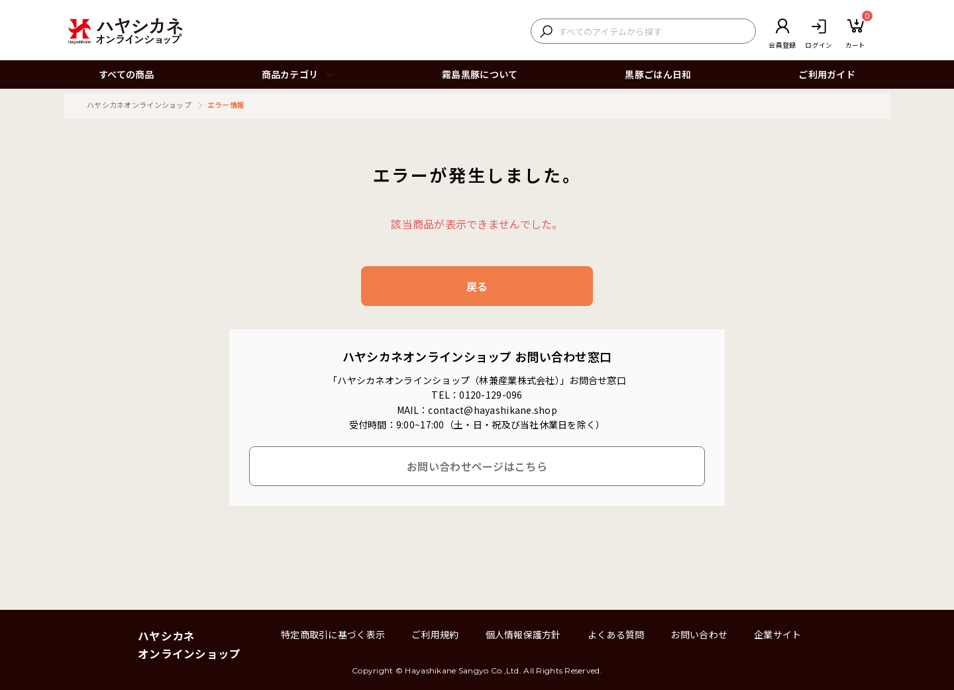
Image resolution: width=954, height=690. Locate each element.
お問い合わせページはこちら (477, 466)
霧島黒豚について (479, 74)
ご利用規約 (434, 634)
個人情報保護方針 (523, 634)
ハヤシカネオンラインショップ (139, 104)
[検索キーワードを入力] (653, 31)
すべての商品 (126, 74)
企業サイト (777, 634)
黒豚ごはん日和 (658, 74)
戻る (477, 286)
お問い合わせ (698, 634)
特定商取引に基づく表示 (333, 634)
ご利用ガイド (826, 74)
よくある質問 (616, 634)
